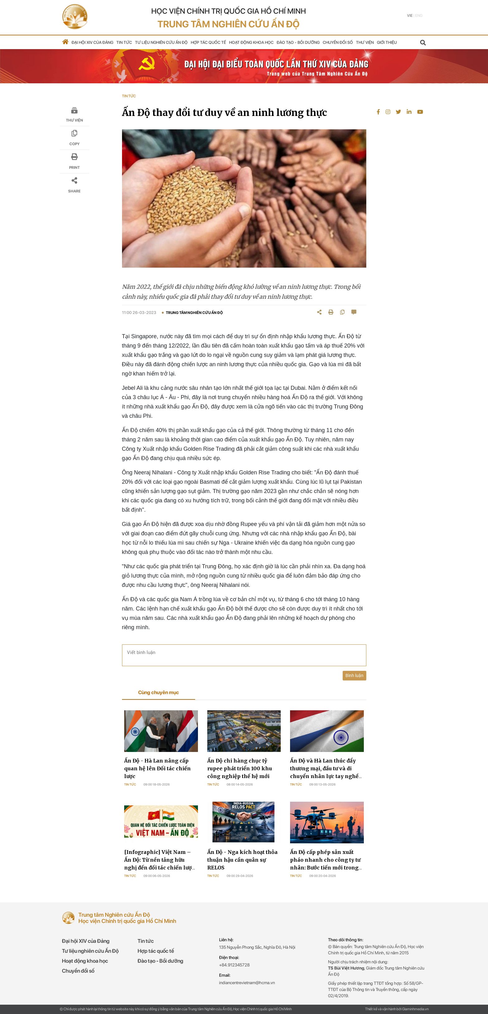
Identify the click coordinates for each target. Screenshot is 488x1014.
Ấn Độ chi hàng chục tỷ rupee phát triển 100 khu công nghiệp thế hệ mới (239, 768)
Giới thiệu (387, 42)
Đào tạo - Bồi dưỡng (298, 42)
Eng (418, 15)
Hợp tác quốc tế (208, 42)
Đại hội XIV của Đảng (92, 42)
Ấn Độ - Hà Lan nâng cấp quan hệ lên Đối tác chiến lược (157, 768)
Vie (410, 15)
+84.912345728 (234, 964)
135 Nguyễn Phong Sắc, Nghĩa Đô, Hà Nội (257, 947)
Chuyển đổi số (338, 42)
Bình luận (354, 675)
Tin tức (124, 42)
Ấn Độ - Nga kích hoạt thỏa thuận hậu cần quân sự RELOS (242, 860)
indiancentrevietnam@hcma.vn (247, 982)
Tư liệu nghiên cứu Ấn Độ (161, 42)
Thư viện (365, 42)
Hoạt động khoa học (251, 42)
